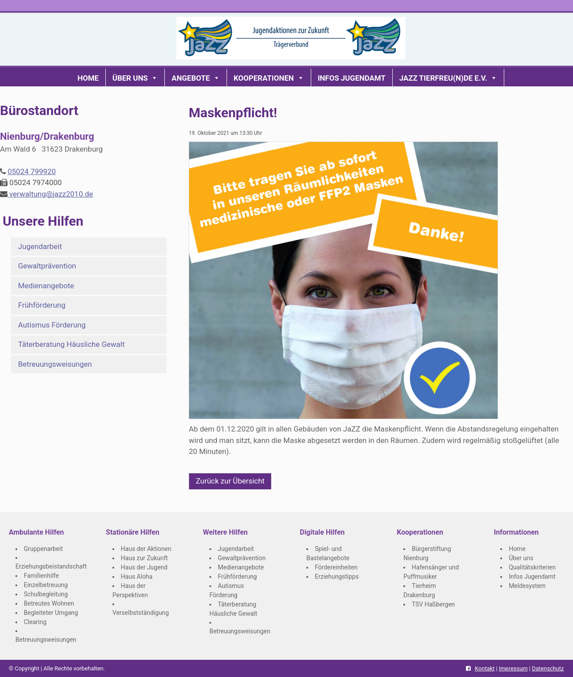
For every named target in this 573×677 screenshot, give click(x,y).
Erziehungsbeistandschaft (51, 566)
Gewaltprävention (47, 265)
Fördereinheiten (336, 567)
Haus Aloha (137, 576)
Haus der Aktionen (146, 548)
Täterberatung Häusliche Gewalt (71, 344)
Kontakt (485, 668)
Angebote (195, 78)
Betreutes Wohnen (49, 603)
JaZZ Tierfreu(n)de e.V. (448, 78)
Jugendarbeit (40, 246)
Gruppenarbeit (43, 548)
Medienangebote (46, 285)
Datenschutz (548, 668)
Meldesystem (527, 585)
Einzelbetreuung (46, 584)
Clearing (35, 621)
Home (88, 78)
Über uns (135, 78)
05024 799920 (31, 171)
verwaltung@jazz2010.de (50, 194)
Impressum (513, 668)
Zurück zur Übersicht (230, 480)
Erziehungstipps (337, 576)
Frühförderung (42, 305)
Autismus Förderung (52, 324)
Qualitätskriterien (532, 567)
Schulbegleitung (46, 594)
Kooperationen (269, 78)
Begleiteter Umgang (51, 612)
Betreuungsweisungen (55, 364)
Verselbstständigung (140, 612)
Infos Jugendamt (352, 78)
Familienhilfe (41, 575)
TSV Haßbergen (433, 604)
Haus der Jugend (144, 567)
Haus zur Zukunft (144, 558)
